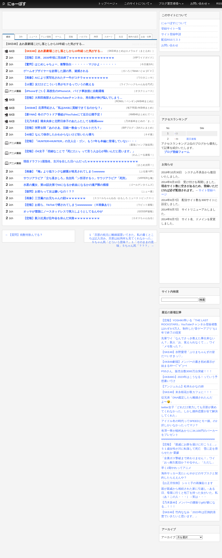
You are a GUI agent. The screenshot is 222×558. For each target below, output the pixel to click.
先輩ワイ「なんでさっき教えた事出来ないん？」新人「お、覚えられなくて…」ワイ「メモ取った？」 (188, 342)
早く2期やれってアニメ (176, 467)
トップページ (106, 3)
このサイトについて (137, 3)
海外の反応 (133, 37)
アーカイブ (168, 537)
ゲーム (58, 37)
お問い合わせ (198, 3)
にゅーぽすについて (174, 23)
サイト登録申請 (171, 34)
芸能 (71, 37)
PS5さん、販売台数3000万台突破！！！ (186, 371)
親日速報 (191, 138)
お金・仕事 (146, 37)
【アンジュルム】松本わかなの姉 (182, 386)
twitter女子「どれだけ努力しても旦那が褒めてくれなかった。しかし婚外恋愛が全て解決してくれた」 (189, 411)
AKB (96, 37)
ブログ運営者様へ (170, 3)
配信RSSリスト (171, 39)
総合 (8, 37)
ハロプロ (83, 37)
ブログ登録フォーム (177, 151)
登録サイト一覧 (171, 28)
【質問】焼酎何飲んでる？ (24, 234)
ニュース (33, 37)
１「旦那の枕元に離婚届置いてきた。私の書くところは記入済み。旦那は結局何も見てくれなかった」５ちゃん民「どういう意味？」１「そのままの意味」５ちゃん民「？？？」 (121, 237)
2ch (20, 37)
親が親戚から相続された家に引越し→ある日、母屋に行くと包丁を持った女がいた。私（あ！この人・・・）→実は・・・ (189, 493)
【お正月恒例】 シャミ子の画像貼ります (187, 483)
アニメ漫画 (46, 37)
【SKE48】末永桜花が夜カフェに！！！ (186, 392)
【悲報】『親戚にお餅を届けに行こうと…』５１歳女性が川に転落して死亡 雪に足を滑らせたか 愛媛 (189, 448)
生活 (121, 37)
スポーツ (108, 37)
